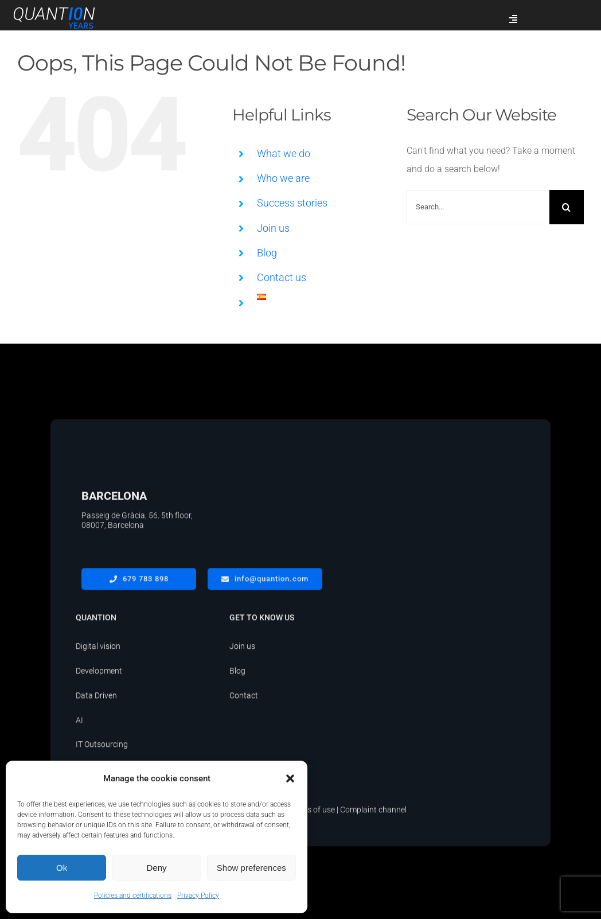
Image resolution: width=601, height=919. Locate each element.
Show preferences (251, 868)
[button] (290, 778)
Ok (61, 868)
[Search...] (478, 207)
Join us (273, 228)
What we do (283, 153)
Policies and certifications (132, 895)
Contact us (281, 277)
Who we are (283, 178)
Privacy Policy (198, 895)
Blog (267, 253)
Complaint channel (373, 812)
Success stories (292, 203)
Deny (156, 868)
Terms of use (312, 812)
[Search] (566, 207)
